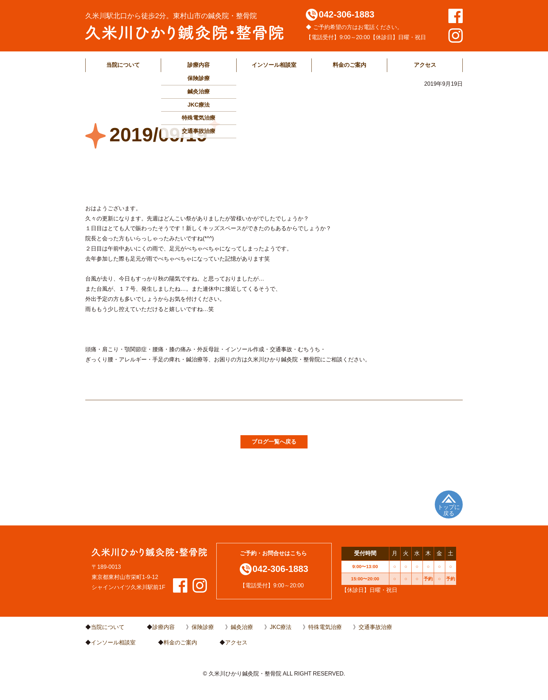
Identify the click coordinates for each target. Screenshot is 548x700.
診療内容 (198, 65)
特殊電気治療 (325, 627)
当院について (123, 65)
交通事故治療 (375, 627)
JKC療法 (280, 627)
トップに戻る (449, 510)
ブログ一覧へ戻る (274, 442)
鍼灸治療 (242, 627)
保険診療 (203, 627)
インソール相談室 (274, 65)
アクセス (425, 65)
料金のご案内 (349, 65)
